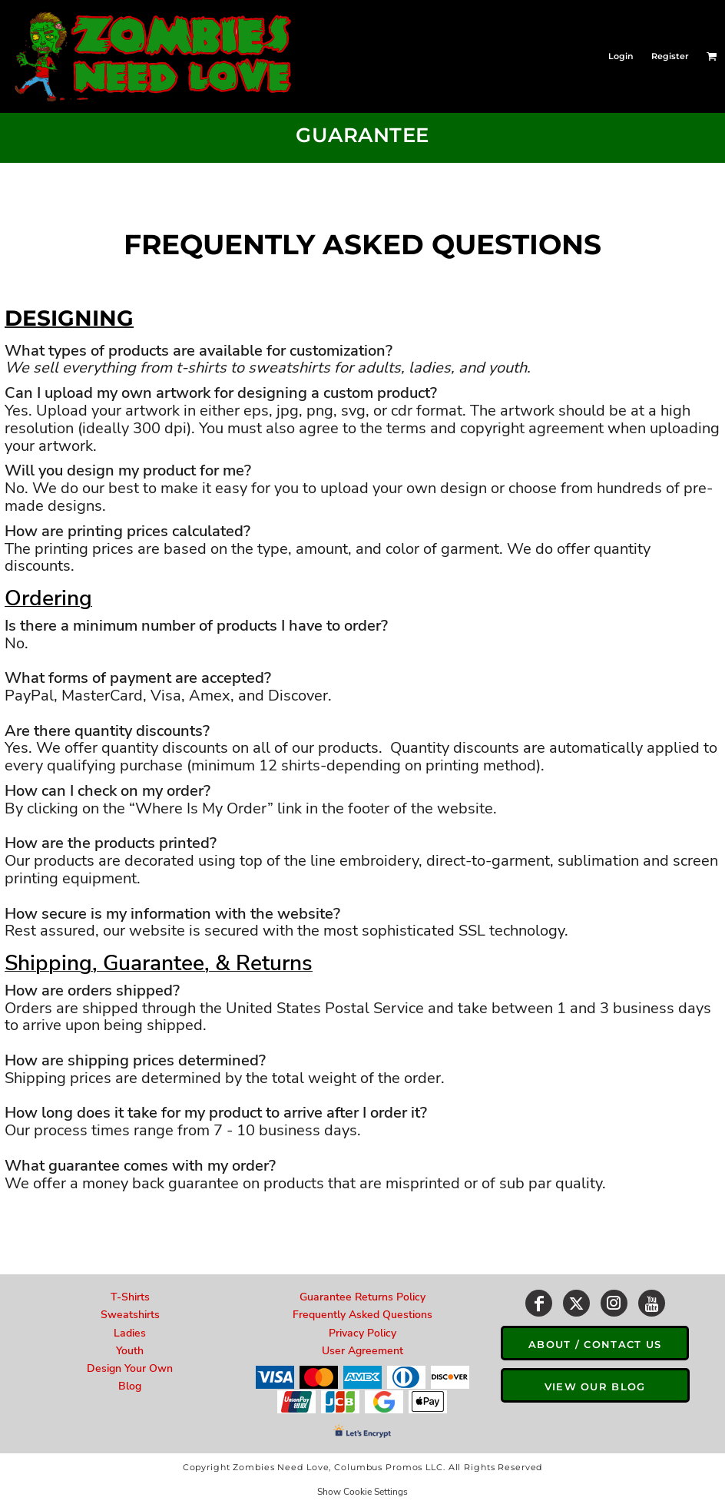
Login (621, 56)
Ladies (130, 1333)
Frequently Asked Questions (362, 1314)
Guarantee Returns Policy (362, 1297)
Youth (130, 1350)
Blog (129, 1386)
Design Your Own (130, 1368)
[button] (712, 56)
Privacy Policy (362, 1333)
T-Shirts (130, 1297)
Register (670, 56)
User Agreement (362, 1350)
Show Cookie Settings (362, 1492)
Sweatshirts (130, 1314)
